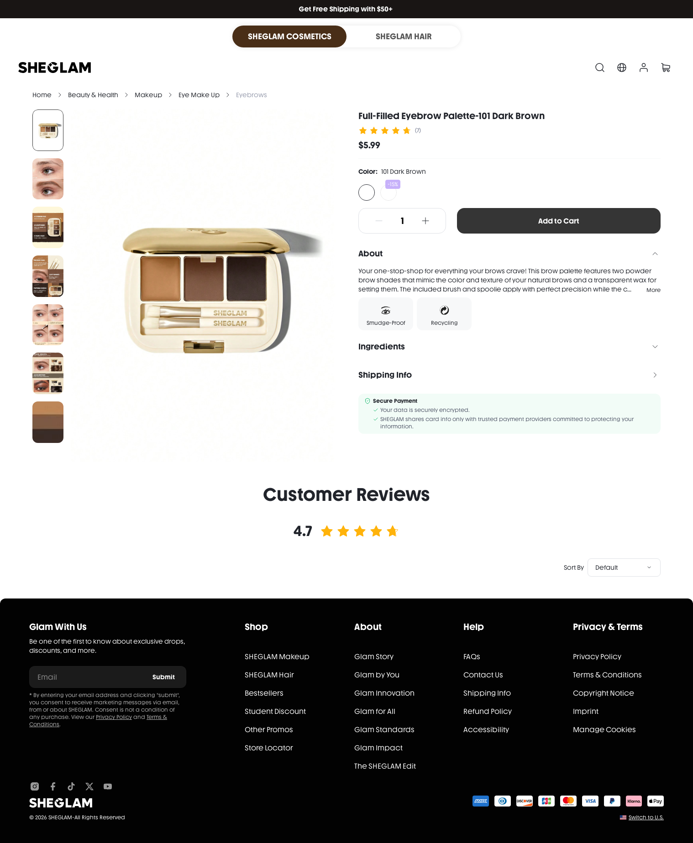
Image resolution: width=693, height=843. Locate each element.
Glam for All (374, 711)
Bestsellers (264, 693)
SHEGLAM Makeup (277, 656)
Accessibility (486, 729)
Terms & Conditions (607, 675)
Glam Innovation (384, 693)
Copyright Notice (603, 693)
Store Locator (269, 748)
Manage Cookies (604, 729)
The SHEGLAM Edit (385, 766)
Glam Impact (378, 748)
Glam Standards (384, 729)
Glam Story (374, 656)
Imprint (585, 711)
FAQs (471, 656)
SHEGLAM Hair (269, 675)
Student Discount (275, 711)
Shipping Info (487, 693)
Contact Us (483, 675)
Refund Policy (487, 711)
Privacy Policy (114, 717)
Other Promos (269, 729)
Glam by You (376, 675)
